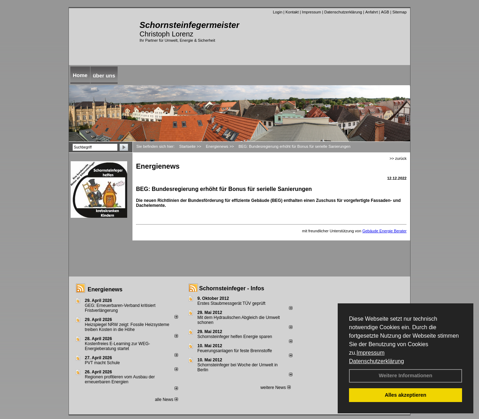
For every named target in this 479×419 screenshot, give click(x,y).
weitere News (275, 387)
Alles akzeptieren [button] (405, 395)
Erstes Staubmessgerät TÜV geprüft (231, 303)
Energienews (105, 289)
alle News (166, 399)
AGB (385, 12)
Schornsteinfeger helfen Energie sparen (234, 336)
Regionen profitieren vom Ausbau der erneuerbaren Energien (120, 379)
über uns (104, 75)
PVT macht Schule (102, 362)
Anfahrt (371, 12)
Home (80, 75)
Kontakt (291, 12)
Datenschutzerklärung (376, 361)
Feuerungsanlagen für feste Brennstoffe (234, 350)
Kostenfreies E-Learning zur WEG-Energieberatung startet (117, 346)
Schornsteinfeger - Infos (231, 288)
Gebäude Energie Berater (384, 231)
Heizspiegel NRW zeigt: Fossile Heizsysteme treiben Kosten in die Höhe (127, 327)
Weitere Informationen (405, 375)
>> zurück (398, 158)
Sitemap (399, 12)
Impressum (370, 353)
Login (277, 12)
